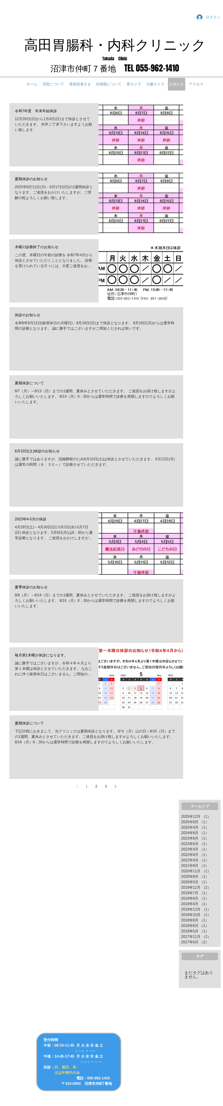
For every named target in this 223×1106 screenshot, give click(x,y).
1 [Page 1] (87, 786)
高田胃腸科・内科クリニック (115, 44)
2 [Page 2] (96, 786)
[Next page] (115, 786)
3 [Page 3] (106, 786)
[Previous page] (77, 786)
